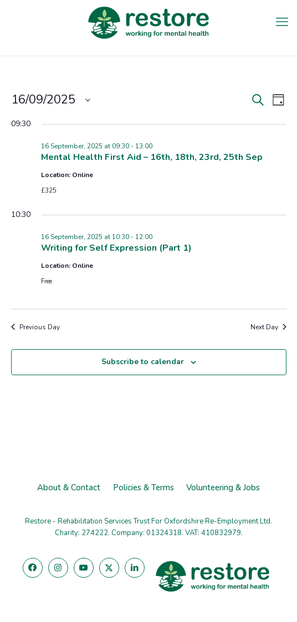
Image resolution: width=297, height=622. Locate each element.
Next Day (268, 327)
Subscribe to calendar (142, 361)
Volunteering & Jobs (223, 487)
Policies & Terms (143, 487)
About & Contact (68, 487)
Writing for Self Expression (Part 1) (116, 248)
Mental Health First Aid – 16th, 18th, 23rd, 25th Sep (152, 157)
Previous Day (35, 327)
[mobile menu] (282, 22)
